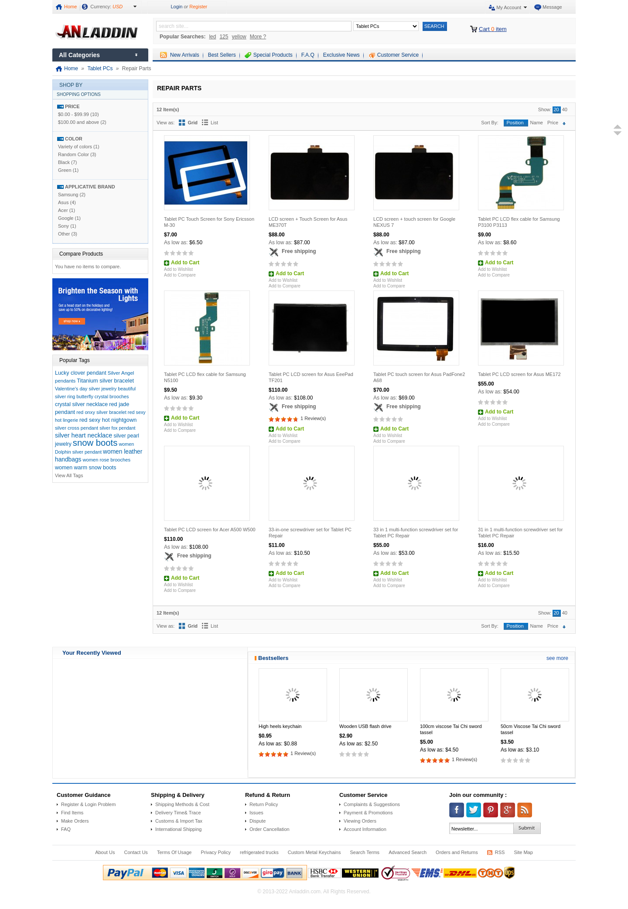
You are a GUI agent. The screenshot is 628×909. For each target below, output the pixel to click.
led (212, 37)
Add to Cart (185, 263)
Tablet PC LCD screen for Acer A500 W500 (210, 529)
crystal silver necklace (81, 404)
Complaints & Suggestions (372, 804)
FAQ (66, 829)
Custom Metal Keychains (314, 852)
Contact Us (135, 852)
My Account (508, 7)
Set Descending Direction (566, 124)
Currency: (106, 6)
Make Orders (75, 821)
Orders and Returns (457, 852)
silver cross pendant (76, 428)
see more (557, 658)
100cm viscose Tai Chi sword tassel (451, 729)
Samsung (68, 194)
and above (78, 122)
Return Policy (263, 804)
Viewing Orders (360, 821)
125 (223, 37)
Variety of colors (75, 146)
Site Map (523, 852)
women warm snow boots (85, 468)
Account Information (365, 829)
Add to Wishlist (178, 269)
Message (552, 7)
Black (64, 162)
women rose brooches (106, 459)
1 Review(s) (313, 418)
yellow (239, 37)
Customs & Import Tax (178, 821)
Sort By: (489, 122)
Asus (63, 202)
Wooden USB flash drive (365, 726)
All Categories (79, 54)
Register (198, 6)
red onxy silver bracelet (101, 412)
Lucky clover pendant (80, 373)
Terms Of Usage (174, 852)
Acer (63, 210)
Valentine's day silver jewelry (85, 388)
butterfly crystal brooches (102, 396)
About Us (105, 852)
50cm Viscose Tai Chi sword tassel (530, 729)
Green (65, 170)
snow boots (95, 443)
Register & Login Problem (88, 804)
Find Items (72, 812)
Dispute (257, 821)
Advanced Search (408, 852)
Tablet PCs (100, 68)
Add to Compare (180, 275)
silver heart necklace (83, 435)
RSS (500, 852)
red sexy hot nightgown (108, 420)
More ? (258, 37)
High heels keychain (280, 726)
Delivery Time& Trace (178, 812)
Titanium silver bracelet (105, 380)
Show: (545, 109)
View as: (165, 122)
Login (176, 6)
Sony (63, 226)
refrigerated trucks (259, 852)
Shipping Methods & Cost (182, 804)
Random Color (73, 154)
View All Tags (69, 475)
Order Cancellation (269, 829)
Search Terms (364, 852)
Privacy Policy (215, 852)
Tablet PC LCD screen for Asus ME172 (519, 374)
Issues (256, 812)
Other (64, 233)
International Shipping (178, 829)
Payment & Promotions (368, 812)
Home (70, 6)
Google (65, 218)
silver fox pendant (117, 428)
